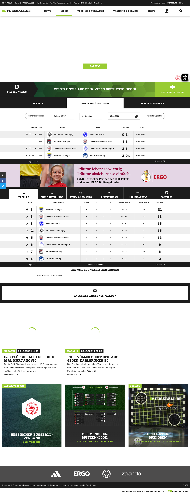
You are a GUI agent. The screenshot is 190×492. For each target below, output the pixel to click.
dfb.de (17, 3)
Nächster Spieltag (157, 116)
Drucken (160, 161)
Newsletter (98, 3)
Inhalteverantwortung (70, 485)
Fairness (166, 194)
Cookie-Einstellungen (88, 485)
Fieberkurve (109, 194)
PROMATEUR (7, 3)
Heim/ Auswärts (81, 194)
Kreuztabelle (138, 194)
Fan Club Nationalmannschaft (60, 3)
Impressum (6, 485)
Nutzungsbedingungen (39, 485)
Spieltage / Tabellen (95, 103)
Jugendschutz (55, 485)
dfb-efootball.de (42, 3)
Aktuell (37, 103)
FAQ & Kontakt (86, 3)
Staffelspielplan (152, 103)
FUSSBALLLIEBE (28, 3)
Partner (76, 3)
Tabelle (95, 66)
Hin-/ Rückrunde (52, 194)
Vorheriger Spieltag (33, 116)
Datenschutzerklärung (21, 485)
